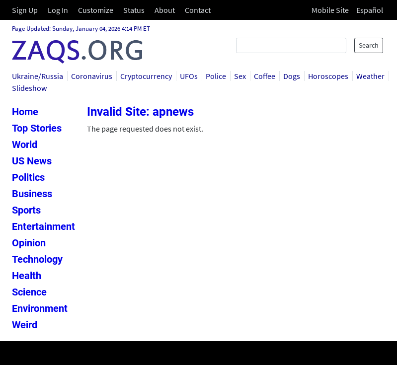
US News (32, 161)
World (24, 144)
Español (369, 10)
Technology (37, 259)
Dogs (291, 76)
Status (134, 10)
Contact (198, 10)
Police (216, 76)
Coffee (264, 76)
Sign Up (25, 10)
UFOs (189, 76)
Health (26, 276)
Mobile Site (330, 10)
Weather (370, 76)
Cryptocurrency (146, 76)
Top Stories (37, 128)
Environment (40, 308)
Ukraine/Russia (37, 76)
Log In (58, 10)
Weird (24, 325)
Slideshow (29, 88)
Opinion (29, 243)
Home (25, 112)
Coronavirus (91, 76)
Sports (26, 210)
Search (369, 45)
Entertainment (43, 226)
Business (32, 194)
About (165, 10)
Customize (95, 10)
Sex (240, 76)
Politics (28, 177)
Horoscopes (328, 76)
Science (29, 292)
